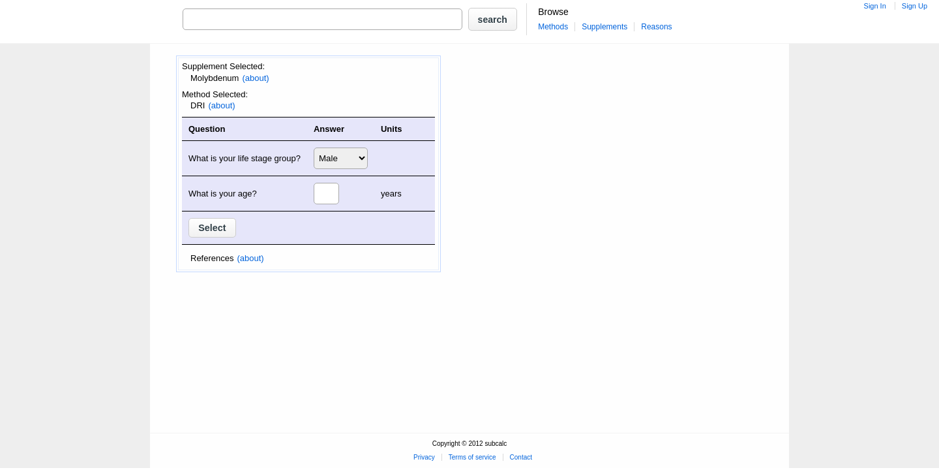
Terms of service (472, 457)
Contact (521, 457)
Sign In (875, 6)
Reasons (656, 26)
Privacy (424, 457)
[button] (492, 19)
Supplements (604, 26)
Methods (553, 26)
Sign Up (914, 6)
